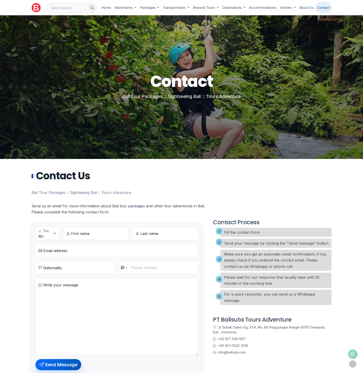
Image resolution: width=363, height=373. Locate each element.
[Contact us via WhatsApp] (352, 354)
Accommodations (263, 7)
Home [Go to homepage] (106, 7)
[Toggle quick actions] (352, 363)
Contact (323, 7)
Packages (148, 7)
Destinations (232, 7)
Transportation (175, 7)
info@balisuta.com (229, 352)
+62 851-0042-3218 (230, 346)
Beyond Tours (204, 7)
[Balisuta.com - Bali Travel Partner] (36, 7)
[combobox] (124, 267)
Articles (286, 7)
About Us (306, 7)
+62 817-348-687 (229, 339)
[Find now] (92, 8)
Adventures (124, 7)
